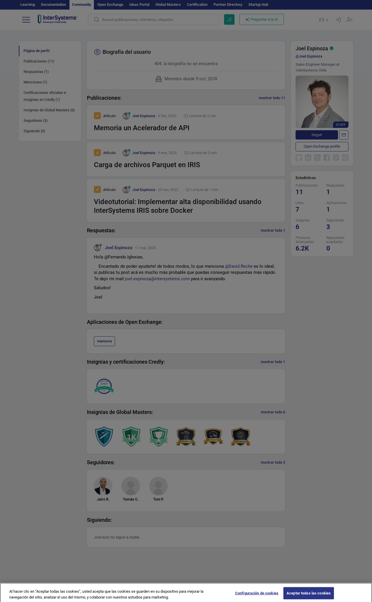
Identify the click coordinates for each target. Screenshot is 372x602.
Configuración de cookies (256, 596)
